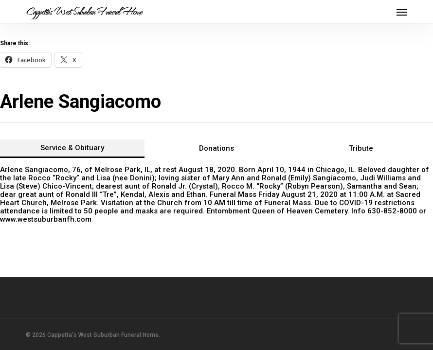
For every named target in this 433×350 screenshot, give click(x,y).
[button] (402, 12)
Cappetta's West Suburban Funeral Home (84, 12)
